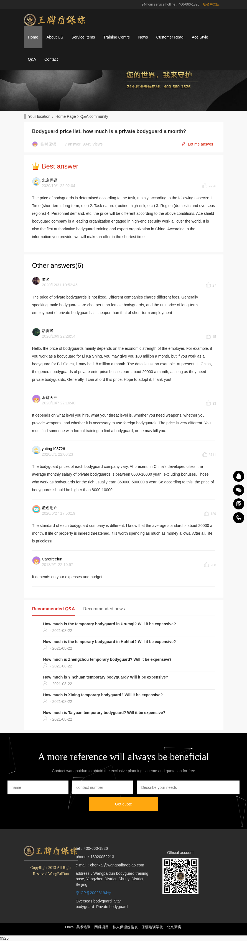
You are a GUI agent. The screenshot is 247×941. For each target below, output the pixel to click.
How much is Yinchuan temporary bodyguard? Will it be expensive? (105, 677)
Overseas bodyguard (94, 901)
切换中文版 (211, 4)
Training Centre (116, 37)
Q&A (32, 59)
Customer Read (170, 37)
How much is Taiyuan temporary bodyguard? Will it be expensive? (104, 712)
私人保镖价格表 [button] (125, 927)
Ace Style (200, 37)
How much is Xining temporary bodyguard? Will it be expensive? (103, 695)
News (143, 37)
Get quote (123, 804)
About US (55, 37)
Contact (51, 59)
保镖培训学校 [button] (152, 927)
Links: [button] (70, 927)
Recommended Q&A (53, 608)
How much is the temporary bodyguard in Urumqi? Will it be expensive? (109, 624)
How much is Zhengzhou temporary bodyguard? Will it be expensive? (107, 659)
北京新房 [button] (174, 927)
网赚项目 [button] (101, 927)
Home (33, 37)
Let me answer (200, 144)
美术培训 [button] (83, 927)
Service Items (83, 37)
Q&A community (94, 116)
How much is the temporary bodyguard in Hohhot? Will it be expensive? (109, 641)
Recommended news (104, 608)
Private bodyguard (112, 906)
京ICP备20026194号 (93, 893)
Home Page (65, 116)
